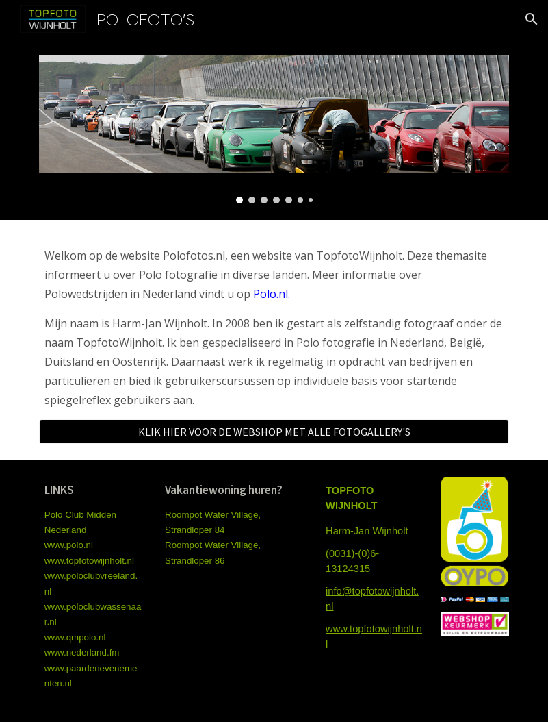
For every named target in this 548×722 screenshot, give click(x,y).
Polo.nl (270, 293)
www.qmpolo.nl (75, 637)
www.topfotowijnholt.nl (89, 561)
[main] (274, 327)
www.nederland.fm (82, 652)
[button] (531, 19)
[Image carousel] (274, 129)
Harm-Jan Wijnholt (367, 530)
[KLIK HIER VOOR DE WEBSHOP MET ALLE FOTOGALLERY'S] (274, 431)
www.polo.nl (68, 545)
